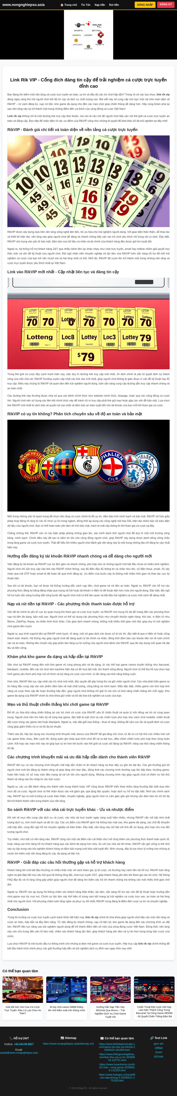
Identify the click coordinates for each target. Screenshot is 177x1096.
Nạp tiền (100, 4)
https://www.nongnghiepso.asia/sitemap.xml (68, 1043)
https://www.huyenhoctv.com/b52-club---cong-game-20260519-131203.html (117, 1067)
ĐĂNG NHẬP (145, 4)
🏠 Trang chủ (68, 4)
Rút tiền (114, 4)
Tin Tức (86, 4)
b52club (158, 1056)
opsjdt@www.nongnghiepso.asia (19, 1052)
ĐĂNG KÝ (166, 4)
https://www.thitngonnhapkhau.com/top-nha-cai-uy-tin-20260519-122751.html (117, 1057)
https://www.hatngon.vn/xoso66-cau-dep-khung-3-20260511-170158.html (117, 1077)
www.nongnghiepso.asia (23, 5)
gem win (159, 1043)
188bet (159, 1048)
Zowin (158, 1052)
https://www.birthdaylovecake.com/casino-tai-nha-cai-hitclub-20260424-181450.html (117, 1047)
